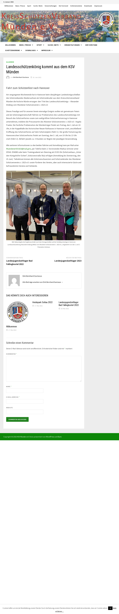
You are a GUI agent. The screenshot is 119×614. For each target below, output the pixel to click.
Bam (60, 437)
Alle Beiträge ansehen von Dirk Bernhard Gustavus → (43, 282)
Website (9, 408)
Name (9, 386)
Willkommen (8, 6)
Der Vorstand (63, 6)
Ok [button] (110, 608)
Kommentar (11, 354)
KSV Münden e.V (23, 437)
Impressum (98, 6)
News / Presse (20, 6)
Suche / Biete (37, 6)
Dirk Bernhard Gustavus (21, 77)
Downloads (88, 6)
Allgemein (10, 62)
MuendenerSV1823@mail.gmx (18, 148)
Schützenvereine (76, 6)
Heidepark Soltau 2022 (42, 302)
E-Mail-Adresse (13, 397)
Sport (29, 6)
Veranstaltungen (51, 6)
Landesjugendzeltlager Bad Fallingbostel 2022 (69, 303)
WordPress (50, 437)
